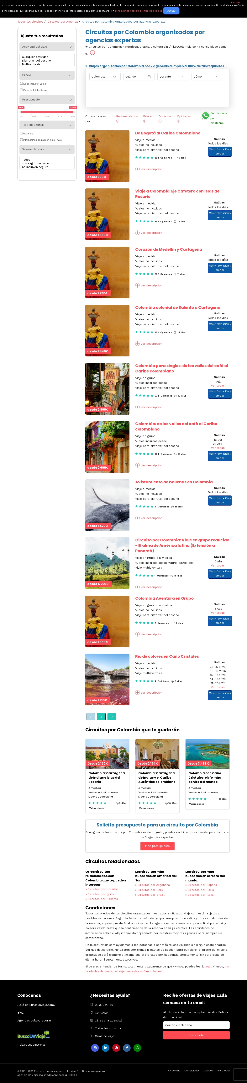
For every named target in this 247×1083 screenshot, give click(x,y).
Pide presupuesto (157, 846)
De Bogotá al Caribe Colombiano (167, 133)
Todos (46, 160)
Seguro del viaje (33, 149)
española (27, 133)
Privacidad (174, 1070)
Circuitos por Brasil (150, 894)
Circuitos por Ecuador (101, 889)
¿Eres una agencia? (109, 1020)
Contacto (101, 1012)
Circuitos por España (201, 885)
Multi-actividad (46, 64)
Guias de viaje (104, 1036)
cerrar (235, 2)
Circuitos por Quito (99, 894)
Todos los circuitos (108, 1028)
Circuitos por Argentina (152, 885)
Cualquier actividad (46, 57)
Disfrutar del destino (46, 60)
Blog (20, 1012)
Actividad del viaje (34, 46)
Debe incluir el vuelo (33, 83)
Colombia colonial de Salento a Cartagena (177, 307)
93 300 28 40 (104, 1005)
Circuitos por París (199, 890)
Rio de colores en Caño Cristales (167, 656)
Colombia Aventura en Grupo (164, 598)
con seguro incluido (46, 163)
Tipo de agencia (33, 125)
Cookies (208, 1070)
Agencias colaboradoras (34, 1020)
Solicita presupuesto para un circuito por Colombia (157, 825)
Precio (26, 75)
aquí (208, 966)
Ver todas (218, 385)
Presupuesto (31, 99)
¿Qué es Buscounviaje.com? (36, 1005)
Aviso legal (223, 1070)
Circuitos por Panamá (101, 899)
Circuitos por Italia (199, 894)
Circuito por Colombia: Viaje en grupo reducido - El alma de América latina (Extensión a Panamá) (182, 545)
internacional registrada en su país (41, 139)
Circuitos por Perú (149, 890)
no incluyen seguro (46, 167)
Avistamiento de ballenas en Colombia (174, 482)
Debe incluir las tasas (33, 90)
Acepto (171, 10)
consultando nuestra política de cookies (138, 10)
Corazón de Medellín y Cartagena (168, 249)
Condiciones (192, 1070)
